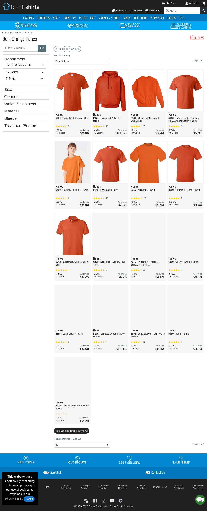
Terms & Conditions (179, 487)
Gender (11, 97)
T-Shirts (28, 18)
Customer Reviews (122, 487)
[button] (165, 2)
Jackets (109, 18)
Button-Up (140, 18)
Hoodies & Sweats (48, 18)
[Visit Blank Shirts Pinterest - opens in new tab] (121, 500)
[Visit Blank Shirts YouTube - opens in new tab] (112, 500)
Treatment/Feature (21, 126)
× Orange (74, 48)
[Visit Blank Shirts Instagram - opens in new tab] (104, 500)
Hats (93, 18)
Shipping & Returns (84, 487)
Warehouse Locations (103, 487)
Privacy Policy (14, 498)
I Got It (29, 498)
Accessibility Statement (197, 487)
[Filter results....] (20, 48)
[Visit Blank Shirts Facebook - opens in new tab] (95, 500)
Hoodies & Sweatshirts (25, 65)
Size (8, 90)
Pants (126, 18)
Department (14, 59)
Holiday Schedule (141, 487)
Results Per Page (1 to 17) (67, 438)
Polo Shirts (25, 72)
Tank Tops (69, 18)
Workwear (157, 18)
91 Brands (119, 10)
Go (42, 48)
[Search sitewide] (182, 10)
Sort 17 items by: (62, 55)
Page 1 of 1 (198, 444)
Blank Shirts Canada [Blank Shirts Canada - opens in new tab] (121, 506)
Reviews (135, 10)
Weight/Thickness (20, 104)
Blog (47, 487)
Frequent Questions (66, 487)
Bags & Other (175, 18)
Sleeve (10, 118)
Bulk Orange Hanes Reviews (71, 430)
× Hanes (60, 48)
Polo (83, 18)
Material (11, 111)
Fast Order (152, 10)
